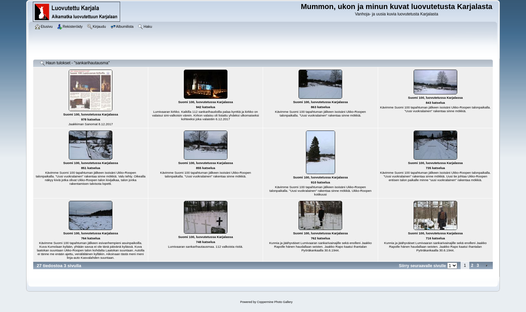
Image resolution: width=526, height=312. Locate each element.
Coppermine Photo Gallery (275, 302)
